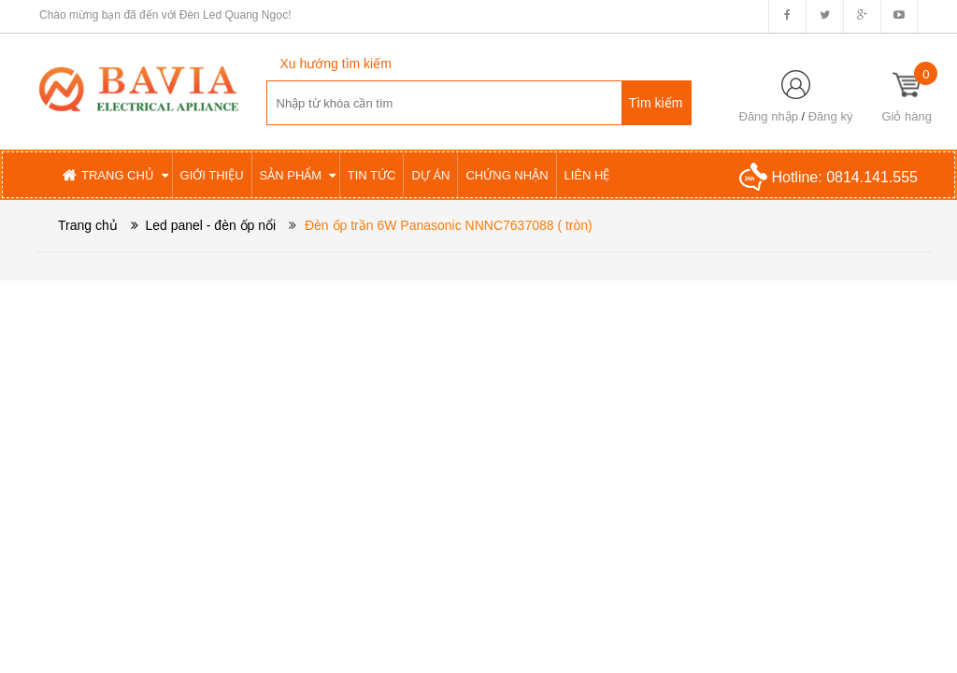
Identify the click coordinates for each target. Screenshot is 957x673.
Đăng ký (830, 116)
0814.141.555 (872, 177)
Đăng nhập (768, 116)
